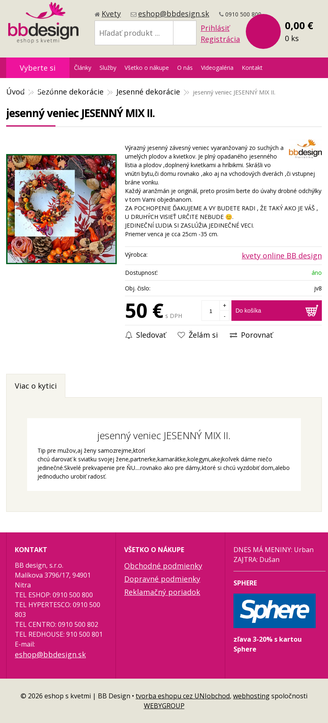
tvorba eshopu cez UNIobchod (183, 695)
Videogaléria (217, 67)
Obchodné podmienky (163, 566)
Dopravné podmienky (162, 579)
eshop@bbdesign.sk (173, 13)
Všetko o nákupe (147, 67)
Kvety (111, 13)
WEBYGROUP (164, 705)
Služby (107, 67)
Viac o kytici (36, 386)
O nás (185, 67)
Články (82, 67)
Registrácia (220, 39)
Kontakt (252, 67)
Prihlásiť (215, 28)
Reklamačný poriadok (162, 592)
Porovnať (251, 335)
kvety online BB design (282, 255)
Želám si (198, 335)
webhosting (251, 695)
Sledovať (145, 335)
